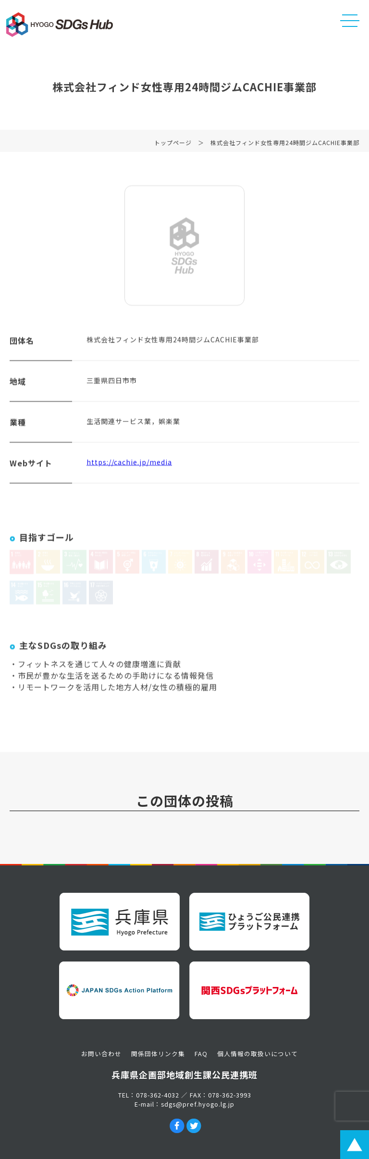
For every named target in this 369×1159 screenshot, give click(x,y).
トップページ (173, 146)
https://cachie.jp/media (129, 465)
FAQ (201, 1053)
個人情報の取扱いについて (257, 1053)
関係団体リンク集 (158, 1053)
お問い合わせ (101, 1053)
